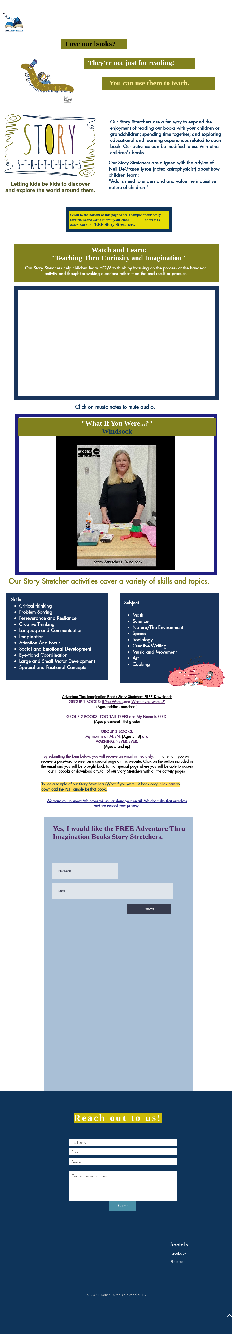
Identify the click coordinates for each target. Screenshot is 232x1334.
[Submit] (149, 909)
